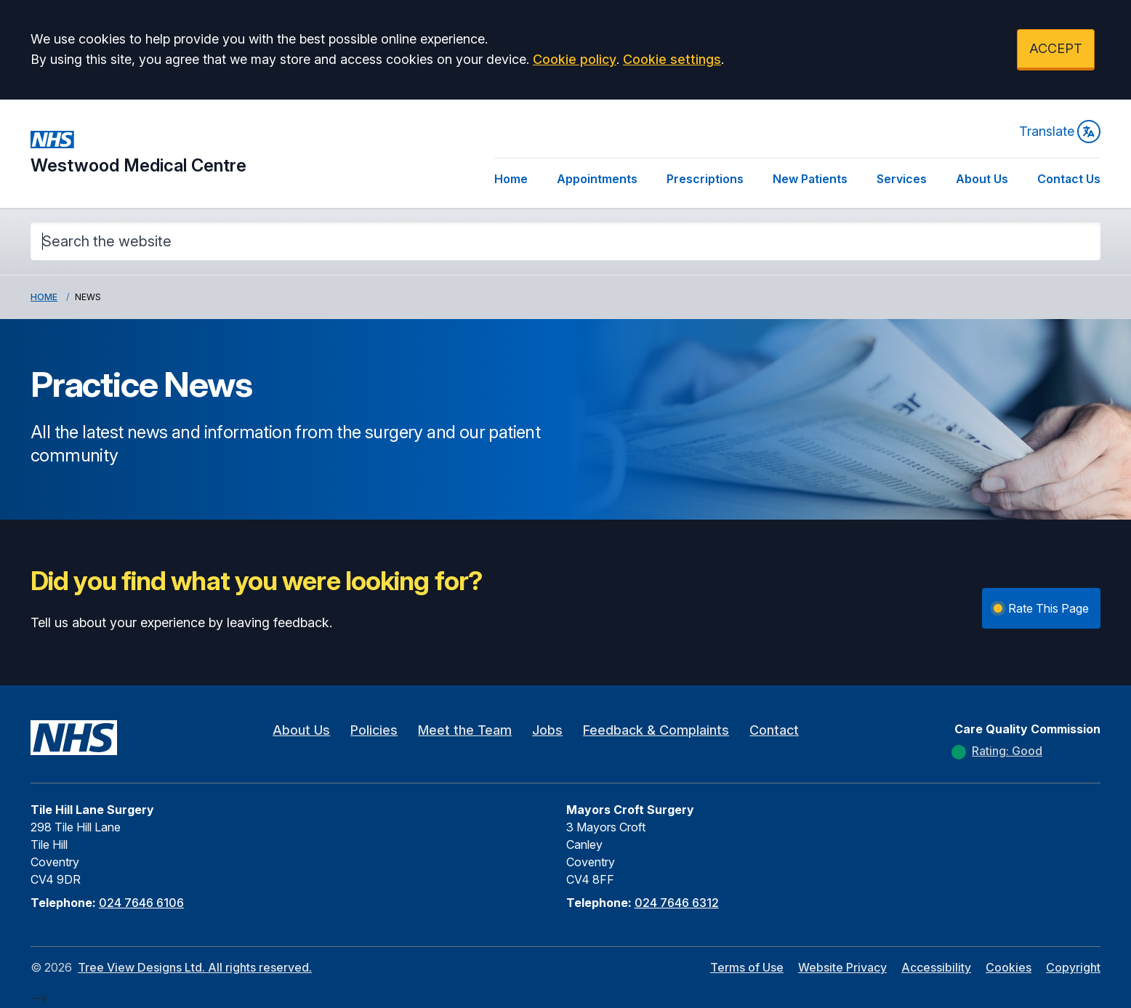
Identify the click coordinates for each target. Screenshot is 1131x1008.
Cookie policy (574, 59)
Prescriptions (705, 179)
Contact (774, 730)
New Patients (810, 179)
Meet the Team (465, 730)
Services (902, 179)
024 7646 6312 (677, 902)
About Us (982, 179)
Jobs (547, 730)
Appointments (597, 179)
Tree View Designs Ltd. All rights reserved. (195, 967)
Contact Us (1068, 179)
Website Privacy (842, 967)
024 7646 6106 (141, 902)
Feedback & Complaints (656, 730)
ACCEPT (1055, 48)
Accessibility (936, 967)
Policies (374, 730)
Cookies (1008, 967)
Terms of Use (747, 967)
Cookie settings (672, 59)
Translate (1059, 131)
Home (511, 179)
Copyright (1073, 967)
